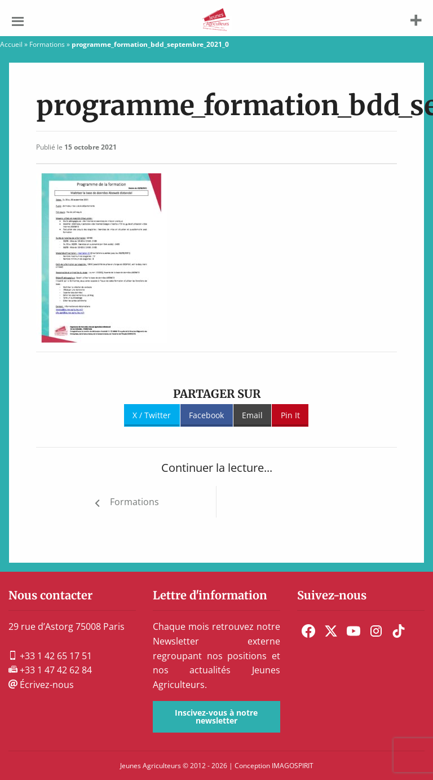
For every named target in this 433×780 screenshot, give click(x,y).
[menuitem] (308, 631)
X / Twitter (151, 415)
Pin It (290, 415)
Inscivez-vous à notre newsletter (216, 716)
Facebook (206, 415)
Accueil (11, 44)
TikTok (398, 631)
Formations (47, 44)
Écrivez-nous (41, 684)
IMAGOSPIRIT (292, 765)
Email (252, 415)
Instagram (376, 631)
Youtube (353, 631)
